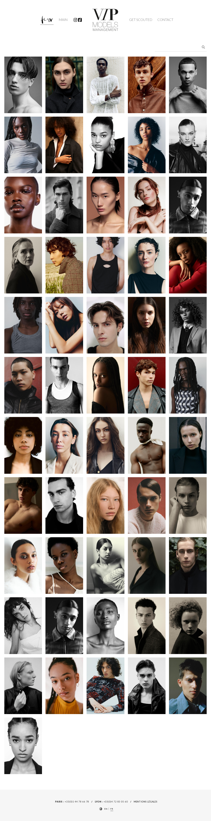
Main (63, 19)
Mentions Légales (146, 801)
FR (111, 809)
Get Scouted (140, 19)
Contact (165, 19)
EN (105, 809)
